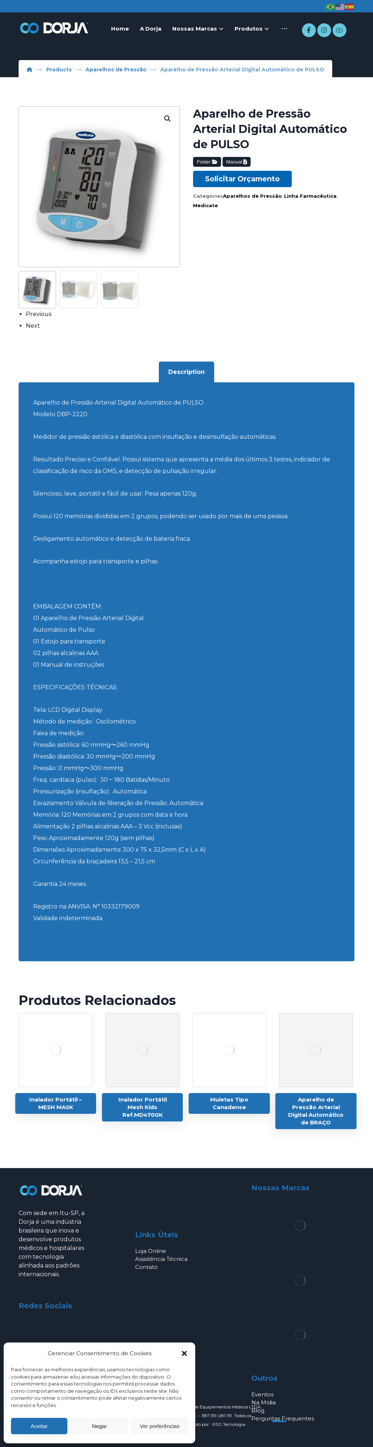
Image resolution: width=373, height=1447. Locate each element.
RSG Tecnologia (228, 1424)
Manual (236, 162)
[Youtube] (339, 30)
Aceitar (39, 1426)
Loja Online (150, 1250)
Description (186, 371)
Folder (207, 162)
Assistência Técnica (161, 1258)
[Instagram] (324, 30)
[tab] (186, 372)
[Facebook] (309, 30)
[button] (184, 1353)
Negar (99, 1426)
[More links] (284, 28)
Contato (146, 1266)
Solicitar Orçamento (242, 178)
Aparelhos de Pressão (252, 196)
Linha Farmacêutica (310, 196)
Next (33, 325)
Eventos (262, 1394)
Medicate (205, 205)
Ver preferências (160, 1426)
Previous (38, 314)
